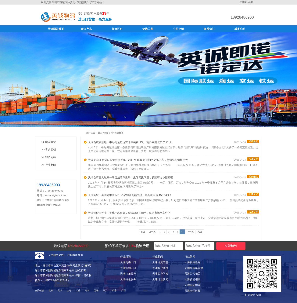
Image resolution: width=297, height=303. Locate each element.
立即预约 (231, 245)
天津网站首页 (56, 28)
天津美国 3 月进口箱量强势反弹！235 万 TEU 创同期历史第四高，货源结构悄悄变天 (138, 159)
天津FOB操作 (128, 273)
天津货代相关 (192, 273)
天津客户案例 (160, 267)
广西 (123, 290)
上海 (69, 290)
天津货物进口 (128, 267)
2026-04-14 (246, 142)
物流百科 (117, 28)
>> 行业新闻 (48, 164)
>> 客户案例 (48, 149)
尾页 (200, 231)
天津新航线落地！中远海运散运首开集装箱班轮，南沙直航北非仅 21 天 (130, 142)
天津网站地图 (246, 2)
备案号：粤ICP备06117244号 (52, 280)
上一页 (152, 231)
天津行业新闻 (160, 279)
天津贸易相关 (192, 279)
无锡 (96, 290)
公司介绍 (178, 28)
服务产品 (86, 28)
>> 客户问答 (48, 157)
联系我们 (209, 28)
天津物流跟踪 (192, 262)
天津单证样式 (192, 285)
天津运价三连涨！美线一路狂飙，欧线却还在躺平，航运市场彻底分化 (129, 212)
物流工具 (147, 28)
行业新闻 (118, 132)
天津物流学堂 (160, 262)
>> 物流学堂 (48, 142)
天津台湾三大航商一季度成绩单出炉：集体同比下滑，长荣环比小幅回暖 (130, 177)
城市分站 (239, 28)
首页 (100, 132)
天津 (60, 290)
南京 (87, 290)
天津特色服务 (128, 279)
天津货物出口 (128, 262)
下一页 (190, 231)
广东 (114, 290)
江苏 (78, 290)
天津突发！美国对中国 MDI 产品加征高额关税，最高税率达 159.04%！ (130, 195)
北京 (50, 290)
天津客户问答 (160, 273)
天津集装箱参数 (193, 267)
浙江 (105, 290)
